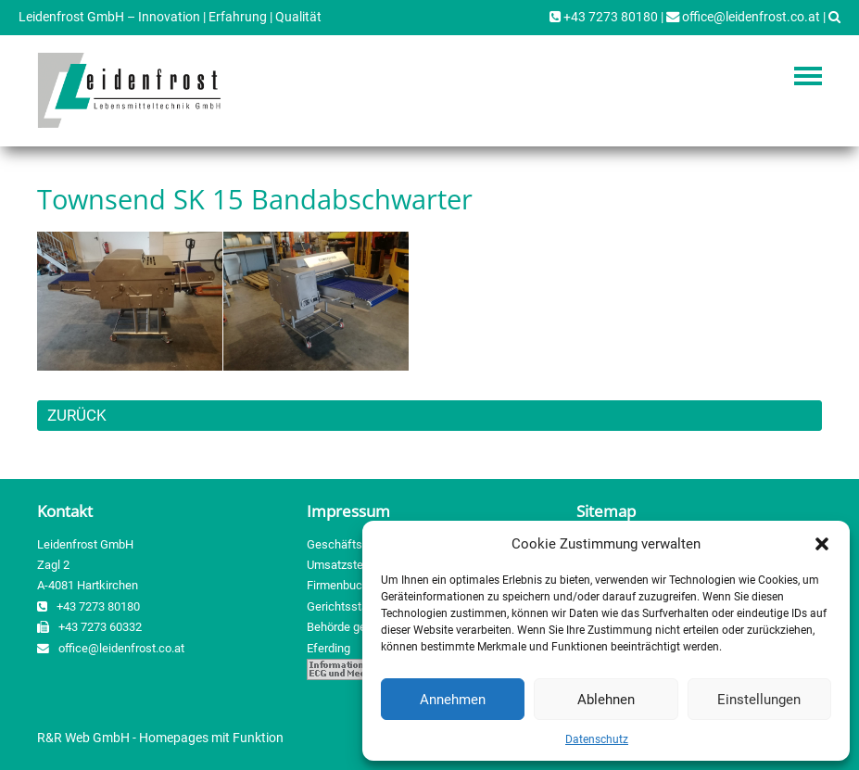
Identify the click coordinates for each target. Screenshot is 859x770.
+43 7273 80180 (604, 17)
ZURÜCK (77, 415)
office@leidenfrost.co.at (743, 17)
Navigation (808, 76)
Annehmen (453, 699)
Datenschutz (596, 739)
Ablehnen (606, 699)
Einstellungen (759, 699)
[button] (822, 544)
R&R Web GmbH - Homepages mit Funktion (160, 737)
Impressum (348, 511)
